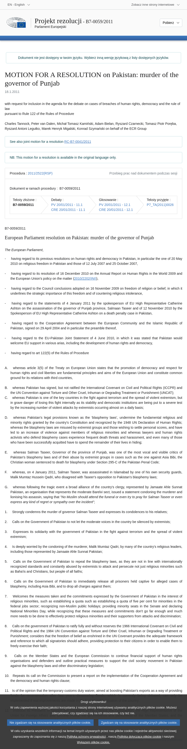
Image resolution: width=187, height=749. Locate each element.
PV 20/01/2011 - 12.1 (114, 205)
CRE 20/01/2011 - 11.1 (68, 210)
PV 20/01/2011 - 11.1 (66, 205)
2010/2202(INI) (85, 278)
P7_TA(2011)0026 (160, 205)
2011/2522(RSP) (40, 173)
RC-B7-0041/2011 (77, 142)
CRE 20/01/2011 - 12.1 (116, 210)
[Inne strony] (155, 4)
